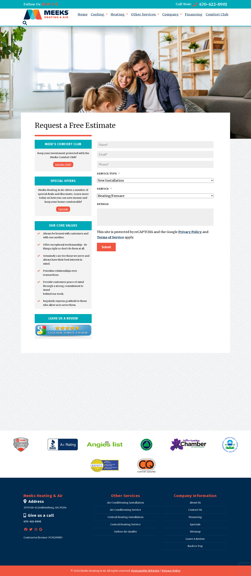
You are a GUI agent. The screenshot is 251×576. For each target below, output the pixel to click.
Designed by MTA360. (145, 570)
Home (83, 14)
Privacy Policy (190, 232)
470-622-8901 (210, 4)
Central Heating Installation (125, 517)
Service (104, 188)
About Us (195, 502)
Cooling (98, 14)
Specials (63, 209)
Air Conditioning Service (125, 509)
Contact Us (195, 509)
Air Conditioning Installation (125, 502)
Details (103, 204)
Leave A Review (195, 538)
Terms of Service (110, 237)
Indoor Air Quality (125, 531)
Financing (194, 14)
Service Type (108, 173)
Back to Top (195, 546)
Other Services (144, 14)
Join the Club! (63, 164)
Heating (118, 14)
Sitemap (195, 531)
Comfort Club (217, 14)
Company (170, 14)
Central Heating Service (125, 524)
